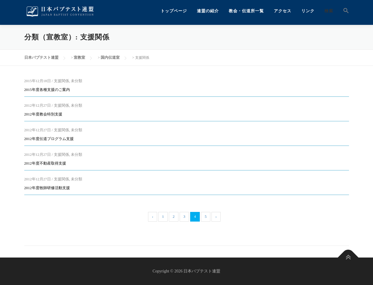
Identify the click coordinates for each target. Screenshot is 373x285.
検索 (328, 11)
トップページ (174, 11)
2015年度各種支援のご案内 (47, 89)
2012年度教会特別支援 (43, 114)
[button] (343, 11)
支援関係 (61, 81)
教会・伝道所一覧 (246, 11)
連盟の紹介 (208, 11)
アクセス (282, 11)
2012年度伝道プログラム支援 (49, 139)
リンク (307, 11)
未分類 (76, 81)
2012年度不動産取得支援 (45, 163)
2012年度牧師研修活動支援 (47, 188)
